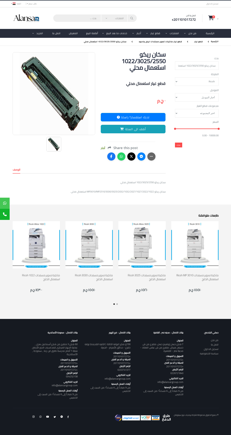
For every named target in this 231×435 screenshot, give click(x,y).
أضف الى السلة (133, 129)
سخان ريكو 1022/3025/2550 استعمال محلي (105, 41)
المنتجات (174, 33)
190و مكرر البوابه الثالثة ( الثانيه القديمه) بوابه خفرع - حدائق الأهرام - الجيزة (107, 346)
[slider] (175, 129)
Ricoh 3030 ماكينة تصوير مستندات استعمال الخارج (94, 277)
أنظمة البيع (92, 33)
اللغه (17, 4)
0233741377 (124, 370)
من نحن (192, 33)
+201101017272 (174, 359)
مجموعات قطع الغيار (208, 106)
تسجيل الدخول (212, 3)
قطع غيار (155, 33)
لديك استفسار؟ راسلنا (133, 117)
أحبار (139, 33)
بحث (216, 58)
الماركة (215, 74)
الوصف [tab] (16, 169)
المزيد (39, 33)
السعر (216, 122)
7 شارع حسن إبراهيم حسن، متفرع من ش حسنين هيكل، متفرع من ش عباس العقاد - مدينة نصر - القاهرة (161, 347)
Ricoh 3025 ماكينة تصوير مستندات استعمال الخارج (147, 277)
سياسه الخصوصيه (209, 353)
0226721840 (177, 373)
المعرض (73, 33)
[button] (213, 18)
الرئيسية (210, 33)
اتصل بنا (56, 33)
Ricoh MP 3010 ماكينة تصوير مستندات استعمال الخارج (197, 277)
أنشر (103, 148)
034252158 (72, 376)
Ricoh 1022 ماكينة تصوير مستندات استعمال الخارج (41, 277)
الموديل (214, 90)
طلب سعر (33, 4)
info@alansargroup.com (170, 382)
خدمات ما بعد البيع (116, 33)
